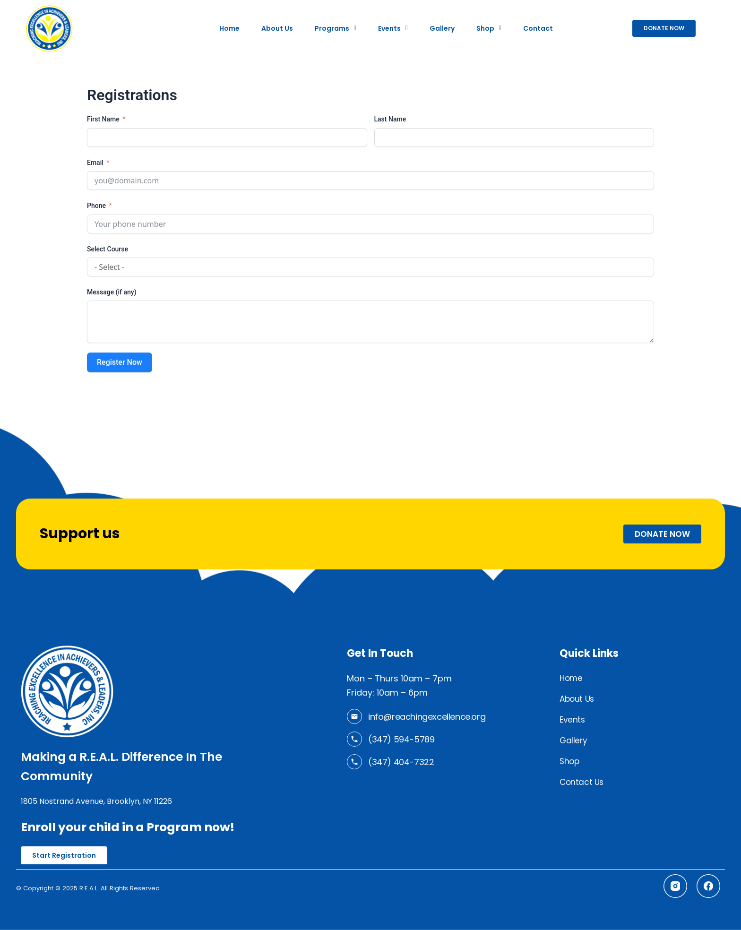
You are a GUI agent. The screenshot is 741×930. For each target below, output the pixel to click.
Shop (488, 28)
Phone (96, 205)
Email (95, 162)
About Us (277, 28)
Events (393, 28)
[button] (335, 28)
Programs (335, 28)
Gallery (442, 28)
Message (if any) (112, 292)
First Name (103, 119)
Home (229, 28)
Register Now (119, 362)
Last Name (390, 119)
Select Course (107, 249)
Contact (538, 28)
